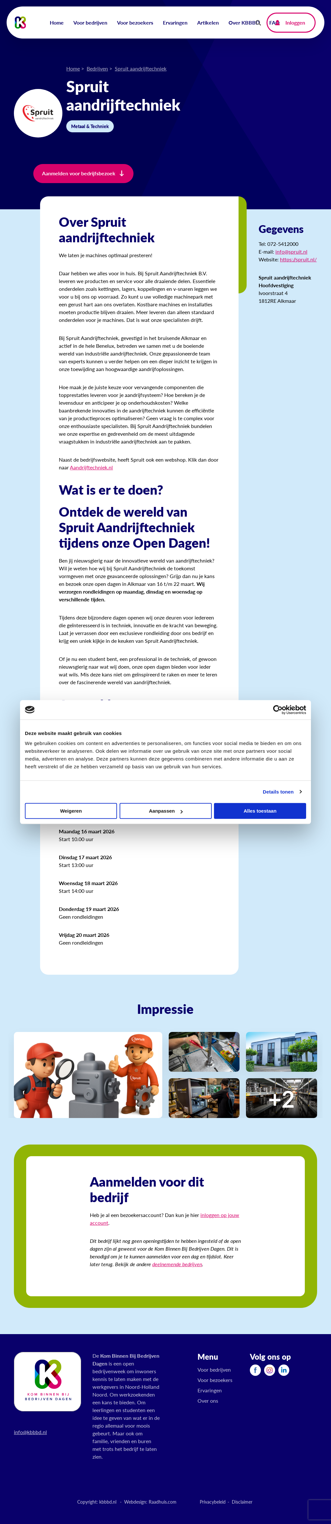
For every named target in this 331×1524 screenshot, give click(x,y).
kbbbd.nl (107, 1501)
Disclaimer (242, 1501)
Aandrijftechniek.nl (91, 467)
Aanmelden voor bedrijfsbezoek (78, 173)
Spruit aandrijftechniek (140, 68)
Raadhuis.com (162, 1501)
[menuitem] (255, 1370)
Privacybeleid (213, 1501)
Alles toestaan (260, 811)
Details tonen (278, 792)
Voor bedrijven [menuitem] (90, 22)
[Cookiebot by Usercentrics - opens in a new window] (278, 710)
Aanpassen (166, 811)
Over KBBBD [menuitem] (244, 22)
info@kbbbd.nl (30, 1432)
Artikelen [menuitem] (208, 22)
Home (73, 68)
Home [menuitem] (57, 22)
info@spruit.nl (291, 251)
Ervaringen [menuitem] (175, 22)
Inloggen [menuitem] (295, 22)
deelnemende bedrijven (177, 1264)
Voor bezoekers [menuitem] (135, 22)
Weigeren (71, 811)
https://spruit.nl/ (298, 259)
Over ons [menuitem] (208, 1400)
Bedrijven (97, 68)
